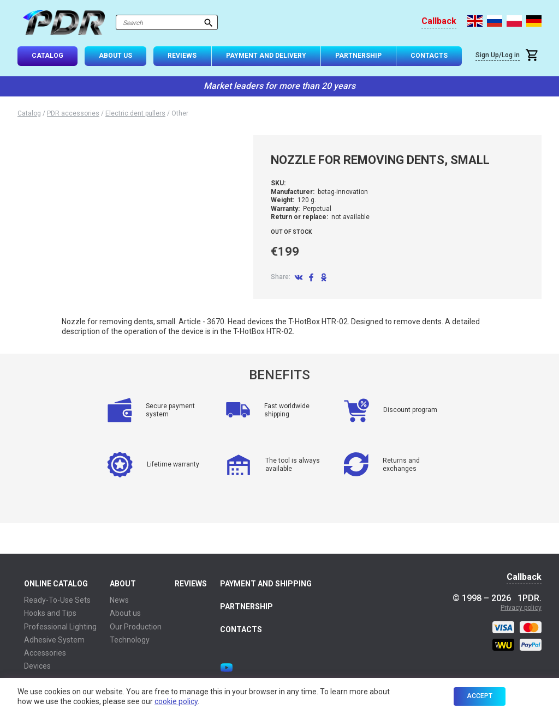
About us (125, 613)
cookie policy (176, 701)
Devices (37, 666)
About (123, 583)
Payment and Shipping (266, 583)
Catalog (47, 55)
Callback (438, 21)
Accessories (45, 653)
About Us (115, 55)
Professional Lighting (60, 626)
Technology (130, 639)
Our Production (136, 626)
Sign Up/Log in (497, 55)
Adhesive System (54, 639)
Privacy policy (521, 607)
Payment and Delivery (266, 55)
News (119, 600)
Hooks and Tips (50, 613)
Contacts (429, 55)
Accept (479, 696)
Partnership (358, 55)
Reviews (182, 55)
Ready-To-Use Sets (57, 600)
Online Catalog (56, 583)
